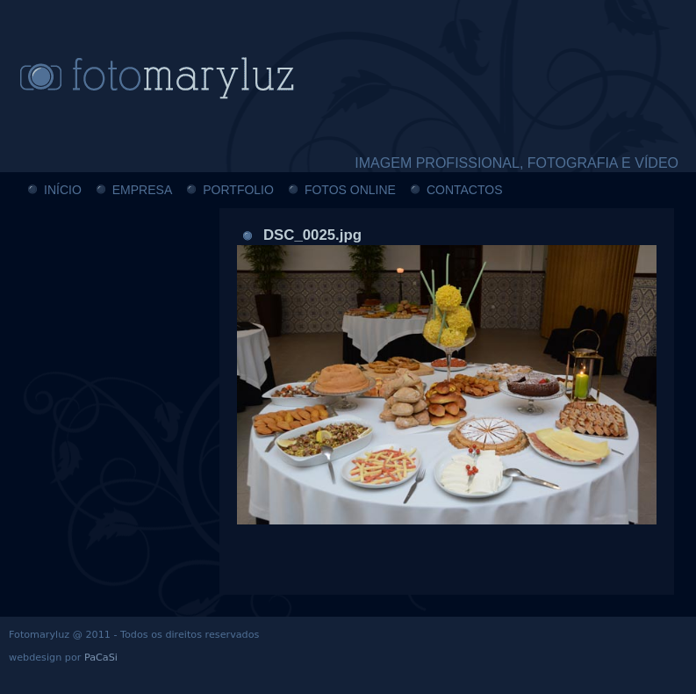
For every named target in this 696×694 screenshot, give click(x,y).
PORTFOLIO (238, 190)
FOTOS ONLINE (350, 190)
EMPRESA (142, 190)
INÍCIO (63, 190)
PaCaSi (101, 657)
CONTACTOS (465, 190)
